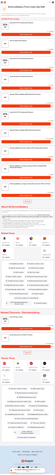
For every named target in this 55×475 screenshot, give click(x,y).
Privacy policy (28, 465)
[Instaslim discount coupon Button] (15, 280)
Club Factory (6, 370)
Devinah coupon (38, 293)
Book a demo (16, 452)
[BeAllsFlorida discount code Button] (26, 399)
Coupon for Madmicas (17, 430)
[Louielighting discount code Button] (14, 417)
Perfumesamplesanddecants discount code (27, 302)
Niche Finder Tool (37, 452)
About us (20, 455)
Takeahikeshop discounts (36, 430)
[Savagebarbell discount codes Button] (38, 417)
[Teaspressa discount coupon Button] (17, 425)
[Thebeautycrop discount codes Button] (19, 412)
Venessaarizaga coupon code (16, 289)
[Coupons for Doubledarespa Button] (38, 408)
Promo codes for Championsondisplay (27, 434)
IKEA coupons (41, 404)
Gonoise (44, 382)
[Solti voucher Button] (39, 412)
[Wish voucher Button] (19, 272)
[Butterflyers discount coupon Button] (15, 408)
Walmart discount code (17, 268)
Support (34, 455)
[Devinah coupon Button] (38, 293)
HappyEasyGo (46, 254)
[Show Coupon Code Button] (26, 34)
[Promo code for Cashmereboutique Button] (26, 421)
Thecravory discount (38, 425)
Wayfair (18, 370)
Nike (43, 370)
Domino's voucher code (36, 263)
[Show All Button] (27, 355)
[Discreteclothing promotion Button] (19, 293)
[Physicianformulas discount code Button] (36, 276)
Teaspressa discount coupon (18, 425)
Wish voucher (19, 272)
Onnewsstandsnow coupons (38, 289)
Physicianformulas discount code (37, 276)
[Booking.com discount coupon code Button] (19, 404)
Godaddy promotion (17, 263)
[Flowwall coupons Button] (26, 306)
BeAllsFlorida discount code (27, 400)
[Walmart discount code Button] (17, 268)
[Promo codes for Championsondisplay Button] (26, 434)
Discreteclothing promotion (19, 293)
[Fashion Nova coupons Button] (36, 268)
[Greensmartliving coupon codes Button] (38, 285)
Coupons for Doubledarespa (39, 408)
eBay (30, 242)
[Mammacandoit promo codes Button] (37, 280)
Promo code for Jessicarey (27, 438)
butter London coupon (14, 276)
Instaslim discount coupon (15, 281)
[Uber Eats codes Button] (34, 272)
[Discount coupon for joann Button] (18, 391)
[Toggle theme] (53, 2)
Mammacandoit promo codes (38, 281)
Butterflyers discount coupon (16, 408)
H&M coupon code (38, 391)
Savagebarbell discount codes (38, 417)
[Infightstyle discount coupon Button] (14, 285)
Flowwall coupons (27, 306)
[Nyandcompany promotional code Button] (27, 395)
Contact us (27, 455)
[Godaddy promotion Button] (17, 263)
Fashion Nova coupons (37, 268)
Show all (27, 355)
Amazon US (5, 242)
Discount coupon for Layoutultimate (27, 298)
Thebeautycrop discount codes (20, 412)
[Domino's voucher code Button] (35, 263)
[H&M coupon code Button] (37, 391)
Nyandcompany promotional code (27, 395)
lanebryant (5, 382)
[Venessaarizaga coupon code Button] (15, 289)
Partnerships (26, 452)
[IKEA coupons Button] (40, 404)
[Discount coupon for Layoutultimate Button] (27, 298)
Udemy (18, 242)
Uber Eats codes (34, 272)
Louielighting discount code (15, 417)
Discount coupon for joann (19, 391)
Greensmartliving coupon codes (38, 285)
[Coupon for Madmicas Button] (16, 429)
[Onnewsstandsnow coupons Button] (38, 289)
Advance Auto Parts (35, 370)
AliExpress (45, 242)
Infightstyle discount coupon (14, 285)
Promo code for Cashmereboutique (27, 421)
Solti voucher (40, 412)
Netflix (4, 254)
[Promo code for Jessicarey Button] (27, 438)
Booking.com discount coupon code (20, 404)
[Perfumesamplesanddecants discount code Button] (27, 302)
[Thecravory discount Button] (38, 425)
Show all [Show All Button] (27, 201)
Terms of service (37, 465)
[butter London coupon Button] (14, 276)
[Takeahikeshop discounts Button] (36, 429)
